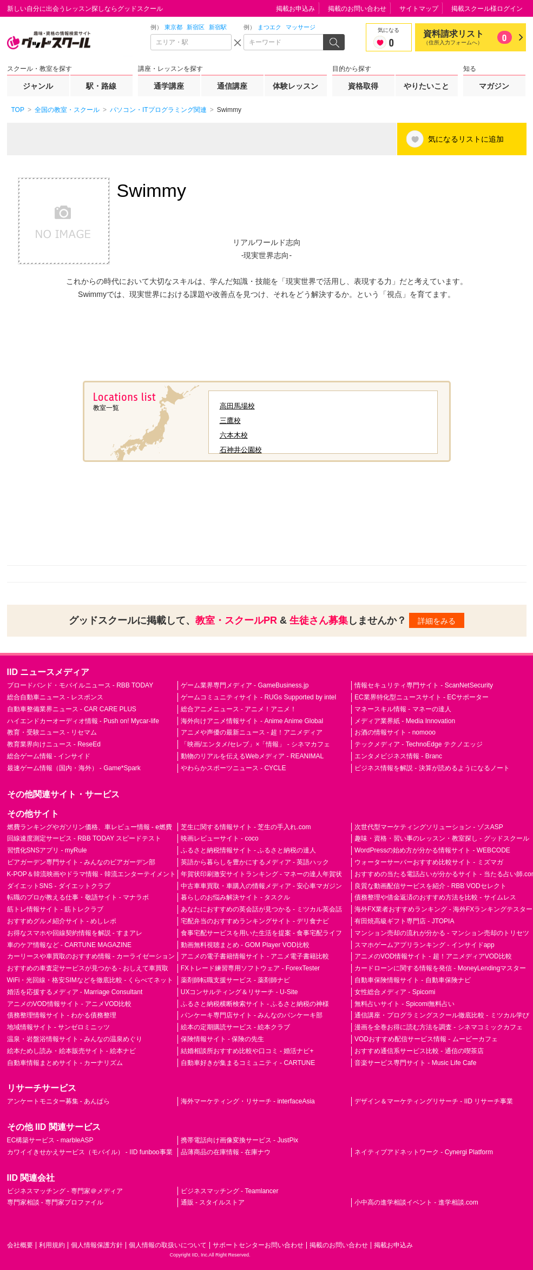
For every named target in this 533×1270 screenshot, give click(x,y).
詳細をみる (437, 621)
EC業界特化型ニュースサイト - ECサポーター (421, 697)
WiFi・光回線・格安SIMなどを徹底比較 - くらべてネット (90, 980)
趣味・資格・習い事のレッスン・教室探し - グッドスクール (441, 838)
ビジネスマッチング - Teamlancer (230, 1191)
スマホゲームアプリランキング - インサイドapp (424, 945)
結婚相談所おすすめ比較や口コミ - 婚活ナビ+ (247, 1051)
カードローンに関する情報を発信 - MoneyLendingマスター (440, 968)
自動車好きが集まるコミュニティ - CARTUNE (248, 1063)
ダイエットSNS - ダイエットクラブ (58, 886)
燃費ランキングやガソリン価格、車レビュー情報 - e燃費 (89, 827)
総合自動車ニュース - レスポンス (55, 697)
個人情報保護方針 (97, 1245)
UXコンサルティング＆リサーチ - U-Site (239, 992)
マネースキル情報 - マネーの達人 (402, 709)
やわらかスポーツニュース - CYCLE (233, 768)
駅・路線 (101, 86)
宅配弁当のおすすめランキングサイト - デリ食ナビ (255, 921)
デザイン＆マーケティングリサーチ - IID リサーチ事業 (433, 1101)
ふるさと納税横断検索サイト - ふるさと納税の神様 (255, 1004)
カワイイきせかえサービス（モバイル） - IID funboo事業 (90, 1152)
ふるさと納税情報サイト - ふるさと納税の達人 (249, 850)
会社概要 (20, 1245)
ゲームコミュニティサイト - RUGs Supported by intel (258, 697)
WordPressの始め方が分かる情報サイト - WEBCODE (432, 850)
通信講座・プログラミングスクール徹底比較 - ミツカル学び (441, 1015)
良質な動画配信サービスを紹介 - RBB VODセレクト (430, 886)
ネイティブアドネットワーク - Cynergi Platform (423, 1152)
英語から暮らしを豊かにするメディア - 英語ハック (255, 862)
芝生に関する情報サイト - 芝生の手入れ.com (246, 827)
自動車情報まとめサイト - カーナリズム (65, 1063)
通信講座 (232, 86)
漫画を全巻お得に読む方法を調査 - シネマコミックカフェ (438, 1027)
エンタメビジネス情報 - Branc (398, 756)
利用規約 (52, 1245)
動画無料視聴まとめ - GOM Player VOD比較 (245, 945)
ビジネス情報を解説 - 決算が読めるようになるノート (432, 768)
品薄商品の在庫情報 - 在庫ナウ (226, 1152)
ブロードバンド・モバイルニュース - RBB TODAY (80, 685)
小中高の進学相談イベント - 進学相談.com (416, 1202)
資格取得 (363, 86)
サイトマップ (418, 8)
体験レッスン (295, 86)
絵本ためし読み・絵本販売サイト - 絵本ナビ (71, 1051)
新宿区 (196, 27)
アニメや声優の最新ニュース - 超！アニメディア (252, 732)
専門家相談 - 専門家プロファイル (55, 1202)
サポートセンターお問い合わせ (258, 1245)
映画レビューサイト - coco (220, 838)
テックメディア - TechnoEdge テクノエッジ (418, 744)
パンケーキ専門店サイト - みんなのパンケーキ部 (252, 1015)
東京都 (173, 27)
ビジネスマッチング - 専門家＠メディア (65, 1191)
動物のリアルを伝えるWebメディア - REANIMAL (252, 756)
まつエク (269, 27)
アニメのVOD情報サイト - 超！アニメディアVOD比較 (433, 956)
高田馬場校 (237, 406)
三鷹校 (230, 420)
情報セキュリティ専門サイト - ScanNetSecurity (423, 685)
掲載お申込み (295, 8)
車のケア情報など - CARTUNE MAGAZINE (69, 945)
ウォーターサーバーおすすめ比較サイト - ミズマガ (428, 862)
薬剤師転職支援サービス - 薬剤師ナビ (236, 980)
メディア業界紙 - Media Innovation (404, 721)
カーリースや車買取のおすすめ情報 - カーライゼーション (91, 956)
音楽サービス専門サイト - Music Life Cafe (415, 1063)
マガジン (494, 86)
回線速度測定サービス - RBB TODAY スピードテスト (84, 838)
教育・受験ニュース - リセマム (52, 732)
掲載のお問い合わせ (357, 8)
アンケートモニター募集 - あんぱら (58, 1101)
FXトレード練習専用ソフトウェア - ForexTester (250, 968)
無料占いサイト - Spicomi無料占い (404, 1004)
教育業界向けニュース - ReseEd (54, 744)
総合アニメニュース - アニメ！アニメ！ (239, 709)
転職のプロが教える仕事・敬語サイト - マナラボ (78, 897)
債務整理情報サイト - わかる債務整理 (62, 1015)
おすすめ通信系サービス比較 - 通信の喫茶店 (419, 1051)
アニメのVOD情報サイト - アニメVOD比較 (69, 1004)
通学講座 (169, 86)
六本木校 (234, 435)
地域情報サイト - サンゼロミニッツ (58, 1027)
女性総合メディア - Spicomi (394, 992)
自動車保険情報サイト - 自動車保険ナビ (412, 980)
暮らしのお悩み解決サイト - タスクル (236, 897)
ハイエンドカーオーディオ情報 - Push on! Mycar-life (83, 721)
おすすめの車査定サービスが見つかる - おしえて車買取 (88, 968)
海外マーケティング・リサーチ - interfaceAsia (248, 1101)
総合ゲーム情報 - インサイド (49, 756)
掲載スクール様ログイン (487, 8)
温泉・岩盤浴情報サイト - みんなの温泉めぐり (75, 1039)
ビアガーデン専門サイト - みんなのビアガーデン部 (81, 862)
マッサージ (300, 27)
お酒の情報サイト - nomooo (395, 732)
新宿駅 (218, 27)
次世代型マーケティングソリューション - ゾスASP (428, 827)
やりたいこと (426, 86)
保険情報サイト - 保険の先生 (223, 1039)
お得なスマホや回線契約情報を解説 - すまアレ (75, 933)
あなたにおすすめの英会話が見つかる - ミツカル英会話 (262, 909)
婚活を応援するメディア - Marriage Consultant (75, 992)
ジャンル (38, 86)
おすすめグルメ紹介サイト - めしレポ (62, 921)
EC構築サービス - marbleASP (50, 1140)
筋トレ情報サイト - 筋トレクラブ (55, 909)
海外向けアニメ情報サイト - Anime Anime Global (252, 721)
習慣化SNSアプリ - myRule (47, 850)
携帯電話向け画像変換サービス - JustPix (239, 1140)
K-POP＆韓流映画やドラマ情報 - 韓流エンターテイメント (91, 874)
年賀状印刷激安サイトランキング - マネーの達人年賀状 (262, 874)
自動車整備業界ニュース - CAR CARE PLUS (71, 709)
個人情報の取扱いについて (168, 1245)
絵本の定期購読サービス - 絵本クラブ (236, 1027)
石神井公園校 (241, 450)
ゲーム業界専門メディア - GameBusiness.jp (245, 685)
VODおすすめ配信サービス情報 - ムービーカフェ (426, 1039)
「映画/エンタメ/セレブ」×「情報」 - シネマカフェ (255, 744)
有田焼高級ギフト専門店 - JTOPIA (404, 921)
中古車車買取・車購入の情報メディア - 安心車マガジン (262, 886)
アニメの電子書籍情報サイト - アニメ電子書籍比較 (255, 956)
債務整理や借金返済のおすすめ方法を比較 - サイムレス (435, 897)
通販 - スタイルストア (213, 1202)
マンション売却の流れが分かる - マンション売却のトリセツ (441, 933)
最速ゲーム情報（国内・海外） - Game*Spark (74, 768)
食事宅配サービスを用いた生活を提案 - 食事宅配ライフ (262, 933)
